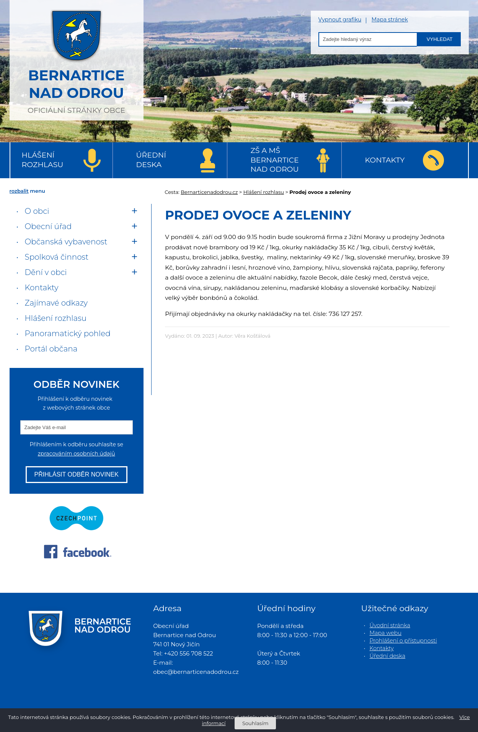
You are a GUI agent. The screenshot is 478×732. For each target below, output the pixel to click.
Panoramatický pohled (68, 333)
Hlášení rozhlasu (43, 160)
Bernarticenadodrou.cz (209, 192)
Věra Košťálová (253, 336)
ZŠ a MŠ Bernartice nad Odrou (275, 160)
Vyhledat (440, 39)
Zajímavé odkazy (56, 302)
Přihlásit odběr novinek (76, 474)
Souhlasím (255, 723)
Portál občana (51, 348)
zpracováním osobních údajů (76, 453)
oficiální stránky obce (77, 59)
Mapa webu (386, 633)
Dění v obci (46, 272)
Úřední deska (151, 160)
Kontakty (385, 160)
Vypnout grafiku (340, 19)
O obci (37, 211)
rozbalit (19, 191)
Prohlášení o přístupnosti (403, 640)
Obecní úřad (48, 226)
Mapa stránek (390, 19)
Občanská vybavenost (66, 241)
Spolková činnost (57, 257)
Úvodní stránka (390, 625)
